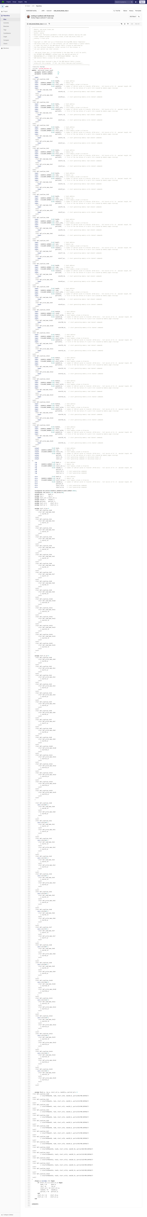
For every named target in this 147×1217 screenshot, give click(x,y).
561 (28, 1021)
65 (28, 141)
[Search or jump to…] (124, 2)
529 (28, 964)
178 (28, 341)
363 (28, 670)
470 (28, 859)
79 (28, 166)
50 (28, 114)
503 (28, 918)
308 (28, 572)
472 (28, 863)
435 (28, 797)
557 (28, 1014)
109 (28, 219)
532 (28, 969)
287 (28, 535)
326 (28, 604)
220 (28, 416)
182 (28, 348)
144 (28, 281)
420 (28, 771)
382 (28, 703)
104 (28, 210)
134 (28, 263)
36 (28, 89)
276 (28, 515)
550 (28, 1001)
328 (28, 607)
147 (28, 286)
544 (28, 991)
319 (28, 591)
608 (28, 1104)
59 (28, 130)
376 (28, 693)
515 (28, 939)
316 (28, 586)
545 (28, 992)
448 (28, 820)
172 (28, 331)
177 (28, 340)
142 (28, 277)
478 (28, 874)
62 (28, 136)
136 (28, 267)
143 (28, 279)
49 (28, 112)
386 (28, 710)
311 (28, 577)
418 (28, 767)
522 (28, 952)
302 (28, 561)
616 (28, 1118)
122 (28, 242)
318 (28, 590)
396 (28, 728)
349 (28, 645)
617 (28, 1120)
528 (28, 962)
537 (28, 978)
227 (28, 428)
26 (28, 72)
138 (28, 270)
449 (28, 822)
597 (28, 1085)
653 (28, 1184)
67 (28, 144)
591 (28, 1074)
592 (28, 1076)
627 (28, 1138)
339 (28, 627)
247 (28, 464)
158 (28, 306)
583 (28, 1060)
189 (28, 361)
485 (28, 886)
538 (28, 980)
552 (28, 1005)
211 (28, 400)
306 (28, 568)
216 (28, 409)
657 (28, 1191)
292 (28, 544)
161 (28, 311)
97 (28, 198)
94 (28, 192)
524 (28, 955)
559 (28, 1017)
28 (28, 75)
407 (28, 748)
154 (28, 299)
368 (28, 678)
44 (28, 104)
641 (28, 1163)
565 (28, 1028)
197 (28, 375)
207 (28, 393)
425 (28, 780)
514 (28, 937)
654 (28, 1186)
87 (28, 180)
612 (28, 1111)
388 (28, 714)
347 (28, 641)
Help (25, 2)
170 (28, 327)
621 (28, 1127)
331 (28, 613)
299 (28, 556)
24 (28, 68)
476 (28, 870)
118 (28, 235)
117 (28, 233)
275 (28, 513)
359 (28, 662)
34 (28, 86)
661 (28, 1198)
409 (28, 751)
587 (28, 1067)
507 (28, 925)
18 (28, 57)
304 (28, 565)
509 (28, 929)
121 (28, 240)
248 (28, 466)
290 (28, 540)
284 (28, 529)
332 (28, 615)
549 (28, 1000)
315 (28, 584)
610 (28, 1108)
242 (28, 455)
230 (28, 434)
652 (28, 1182)
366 (28, 675)
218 (28, 412)
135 (28, 265)
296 (28, 551)
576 (28, 1047)
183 (28, 350)
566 (28, 1030)
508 (28, 927)
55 (28, 123)
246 (28, 462)
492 (28, 898)
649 (28, 1177)
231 (28, 435)
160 (28, 309)
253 (28, 474)
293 (28, 545)
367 (28, 677)
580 (28, 1055)
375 (28, 691)
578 (28, 1051)
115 (28, 230)
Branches (6, 26)
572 (28, 1040)
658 (28, 1193)
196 (28, 373)
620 (28, 1126)
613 (28, 1113)
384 (28, 707)
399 (28, 733)
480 (28, 877)
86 (28, 178)
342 (28, 632)
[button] (10, 1215)
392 (28, 721)
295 (28, 549)
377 (28, 694)
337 (28, 623)
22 (28, 65)
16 (28, 54)
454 (28, 831)
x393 (43, 10)
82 (28, 171)
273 (28, 510)
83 (28, 173)
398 (28, 732)
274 (28, 512)
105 (28, 212)
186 (28, 356)
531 (28, 968)
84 (28, 175)
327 (28, 606)
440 (28, 806)
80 (28, 167)
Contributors (7, 33)
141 (28, 276)
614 (28, 1115)
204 (28, 387)
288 (28, 536)
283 (28, 528)
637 (28, 1156)
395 (28, 726)
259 (28, 485)
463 (28, 847)
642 (28, 1165)
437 (28, 801)
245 (28, 460)
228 (28, 430)
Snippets (20, 2)
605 (28, 1099)
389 (28, 716)
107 (28, 215)
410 (28, 753)
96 (28, 196)
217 (28, 411)
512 (28, 934)
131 (28, 258)
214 (28, 405)
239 (28, 450)
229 (28, 432)
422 (28, 774)
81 (28, 169)
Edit (132, 24)
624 (28, 1133)
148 (28, 288)
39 (28, 95)
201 (28, 382)
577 (28, 1049)
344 (28, 636)
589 (28, 1071)
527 (28, 961)
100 (28, 203)
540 (28, 984)
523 (28, 953)
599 (28, 1088)
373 (28, 687)
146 (28, 285)
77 (28, 162)
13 (28, 49)
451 (28, 826)
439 (28, 804)
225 (28, 425)
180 (28, 345)
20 (28, 61)
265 (28, 496)
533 (28, 971)
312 (28, 579)
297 (28, 552)
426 (28, 781)
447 (28, 819)
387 (28, 712)
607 (28, 1102)
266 (28, 497)
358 (28, 661)
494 (28, 902)
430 (28, 788)
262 (28, 490)
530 (28, 966)
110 (28, 221)
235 (28, 442)
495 (28, 904)
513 (28, 936)
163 (28, 315)
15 (28, 52)
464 (28, 849)
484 (28, 884)
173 (28, 332)
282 (28, 526)
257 (28, 481)
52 (28, 118)
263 (28, 492)
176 (28, 338)
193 (28, 368)
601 (28, 1092)
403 (28, 741)
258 (28, 483)
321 (28, 595)
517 (28, 943)
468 (28, 856)
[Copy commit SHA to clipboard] (139, 16)
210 (28, 398)
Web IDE (137, 24)
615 (28, 1117)
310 (28, 576)
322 (28, 597)
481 (28, 879)
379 (28, 698)
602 (28, 1094)
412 (28, 756)
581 (28, 1056)
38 (28, 93)
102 (28, 206)
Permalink (138, 10)
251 (28, 471)
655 (28, 1188)
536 (28, 976)
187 (28, 357)
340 (28, 629)
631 (28, 1145)
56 (28, 125)
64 (28, 139)
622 (28, 1129)
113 (28, 226)
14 (28, 50)
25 (28, 70)
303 (28, 563)
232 (28, 437)
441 (28, 808)
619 (28, 1124)
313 (28, 581)
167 (28, 322)
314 (28, 583)
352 (28, 650)
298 (28, 554)
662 (28, 1200)
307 (28, 570)
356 (28, 657)
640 (28, 1161)
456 (28, 835)
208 (28, 395)
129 (28, 254)
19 (28, 59)
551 (28, 1003)
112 (28, 224)
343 (28, 634)
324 (28, 600)
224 (28, 423)
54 (28, 121)
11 (28, 45)
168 (28, 324)
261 (28, 489)
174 (28, 334)
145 (28, 283)
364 (28, 671)
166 (28, 320)
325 (28, 602)
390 (28, 717)
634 (28, 1150)
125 (28, 247)
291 (28, 542)
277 (28, 517)
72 (28, 153)
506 (28, 923)
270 (28, 505)
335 (28, 620)
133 (28, 261)
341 (28, 631)
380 (28, 700)
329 (28, 609)
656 (28, 1189)
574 (28, 1044)
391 (28, 719)
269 (28, 503)
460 (28, 842)
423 (28, 776)
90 (28, 185)
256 (28, 480)
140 (28, 274)
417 (28, 765)
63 (28, 137)
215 (28, 407)
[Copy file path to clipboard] (49, 24)
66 (28, 143)
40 (28, 96)
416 (28, 764)
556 (28, 1012)
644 (28, 1168)
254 (28, 476)
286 (28, 533)
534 (28, 973)
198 (28, 377)
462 (28, 845)
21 (28, 63)
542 (28, 987)
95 (28, 194)
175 (28, 336)
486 (28, 888)
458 (28, 838)
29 (28, 77)
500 (28, 913)
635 (28, 1152)
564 (28, 1026)
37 (28, 91)
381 (28, 701)
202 (28, 384)
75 (28, 159)
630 (28, 1143)
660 (28, 1196)
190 (28, 363)
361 (28, 666)
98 (28, 199)
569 (28, 1035)
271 (28, 506)
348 (28, 643)
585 (28, 1063)
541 (28, 985)
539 (28, 982)
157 (28, 304)
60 (28, 132)
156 (28, 302)
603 (28, 1095)
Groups (14, 2)
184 (28, 352)
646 (28, 1172)
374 (28, 689)
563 (28, 1024)
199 (28, 379)
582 (28, 1058)
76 (28, 160)
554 (28, 1008)
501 (28, 914)
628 (28, 1140)
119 (28, 237)
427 (28, 783)
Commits (6, 23)
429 (28, 787)
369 (28, 680)
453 (28, 829)
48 (28, 111)
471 (28, 861)
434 (28, 796)
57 (28, 127)
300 (28, 558)
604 (28, 1097)
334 (28, 618)
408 (28, 749)
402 (28, 739)
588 (28, 1069)
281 (28, 524)
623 (28, 1131)
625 (28, 1134)
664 (28, 1204)
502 (28, 916)
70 (28, 150)
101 (28, 205)
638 (28, 1157)
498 (28, 909)
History (131, 10)
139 (28, 272)
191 (28, 364)
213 (28, 403)
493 (28, 900)
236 (28, 444)
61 (28, 134)
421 (28, 772)
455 (28, 833)
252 (28, 473)
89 (28, 183)
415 (28, 762)
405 (28, 744)
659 (28, 1195)
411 (28, 755)
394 (28, 725)
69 (28, 148)
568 (28, 1033)
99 (28, 201)
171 (28, 329)
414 (28, 760)
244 (28, 458)
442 (28, 810)
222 (28, 419)
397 (28, 730)
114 (28, 228)
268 (28, 501)
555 (28, 1010)
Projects (9, 2)
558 (28, 1016)
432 (28, 792)
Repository (39, 6)
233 (28, 439)
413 (28, 758)
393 (28, 723)
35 (28, 88)
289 (28, 538)
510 (28, 930)
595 (28, 1081)
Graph (5, 36)
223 (28, 421)
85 (28, 176)
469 (28, 858)
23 (28, 66)
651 (28, 1181)
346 (28, 639)
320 (28, 593)
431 (28, 790)
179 (28, 343)
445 (28, 815)
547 (28, 996)
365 (28, 673)
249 (28, 467)
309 (28, 574)
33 (28, 84)
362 (28, 668)
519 (28, 946)
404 (28, 742)
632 (28, 1147)
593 (28, 1078)
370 (28, 682)
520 (28, 948)
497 (28, 907)
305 (28, 567)
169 (28, 325)
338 (28, 625)
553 (28, 1007)
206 (28, 391)
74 (28, 157)
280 (28, 522)
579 (28, 1053)
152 (28, 295)
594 (28, 1079)
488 (28, 891)
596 (28, 1083)
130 (28, 256)
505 (28, 921)
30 (28, 79)
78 (28, 164)
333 (28, 616)
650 (28, 1179)
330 (28, 611)
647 (28, 1173)
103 (28, 208)
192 (28, 366)
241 (28, 453)
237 (28, 446)
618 (28, 1122)
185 (28, 354)
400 (28, 735)
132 (28, 260)
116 (28, 231)
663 (28, 1202)
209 (28, 396)
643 (28, 1166)
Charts (6, 43)
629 (28, 1141)
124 (28, 246)
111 (28, 222)
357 (28, 659)
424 (28, 778)
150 (28, 292)
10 (28, 43)
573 (28, 1042)
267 (28, 499)
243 (28, 457)
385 (28, 709)
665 (28, 1205)
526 (28, 959)
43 (28, 102)
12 (28, 47)
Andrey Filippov (35, 18)
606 (28, 1101)
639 (28, 1159)
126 (28, 249)
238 (28, 448)
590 (28, 1072)
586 (28, 1065)
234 (28, 441)
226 (28, 426)
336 (28, 622)
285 (28, 531)
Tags (5, 30)
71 (28, 151)
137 (28, 269)
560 (28, 1019)
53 (28, 120)
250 (28, 469)
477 (28, 872)
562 (28, 1023)
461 (28, 843)
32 (28, 82)
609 (28, 1106)
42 (28, 100)
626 (28, 1136)
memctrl (49, 10)
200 (28, 380)
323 (28, 599)
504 (28, 920)
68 (28, 146)
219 (28, 414)
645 (28, 1170)
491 (28, 897)
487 (28, 890)
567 (28, 1031)
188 (28, 359)
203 (28, 386)
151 (28, 293)
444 (28, 813)
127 (28, 251)
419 (28, 769)
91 (28, 187)
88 (28, 182)
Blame (125, 10)
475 (28, 868)
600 (28, 1090)
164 (28, 316)
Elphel (27, 6)
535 (28, 975)
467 (28, 854)
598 (28, 1086)
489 (28, 893)
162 (28, 313)
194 (28, 370)
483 (28, 882)
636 (28, 1154)
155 (28, 301)
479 (28, 875)
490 (28, 895)
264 (28, 494)
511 (28, 932)
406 (28, 746)
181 (28, 347)
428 (28, 785)
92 (28, 189)
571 (28, 1039)
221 (28, 418)
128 (28, 253)
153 (28, 297)
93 (28, 191)
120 (28, 238)
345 (28, 638)
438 (28, 803)
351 (28, 648)
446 (28, 817)
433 (28, 794)
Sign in (142, 2)
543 (28, 989)
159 (28, 308)
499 (28, 911)
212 (28, 402)
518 (28, 945)
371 (28, 684)
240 (28, 451)
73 (28, 155)
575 (28, 1046)
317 (28, 588)
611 (28, 1110)
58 (28, 128)
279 (28, 521)
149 (28, 290)
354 (28, 654)
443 (28, 811)
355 (28, 655)
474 (28, 866)
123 (28, 244)
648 (28, 1175)
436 (28, 799)
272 (28, 508)
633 (28, 1149)
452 (28, 827)
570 (28, 1037)
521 (28, 950)
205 (28, 389)
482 (28, 881)
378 (28, 696)
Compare (6, 40)
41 (28, 98)
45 (28, 105)
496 (28, 906)
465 (28, 851)
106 (28, 214)
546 (28, 994)
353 (28, 652)
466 (28, 852)
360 (28, 664)
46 (28, 107)
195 (28, 371)
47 (28, 109)
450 (28, 824)
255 (28, 478)
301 (28, 560)
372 (28, 686)
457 (28, 836)
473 (28, 865)
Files (5, 19)
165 (28, 318)
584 (28, 1062)
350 (28, 646)
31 (28, 81)
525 (28, 957)
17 (28, 56)
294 (28, 547)
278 (28, 519)
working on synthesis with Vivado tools (42, 16)
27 (28, 73)
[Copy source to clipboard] (121, 24)
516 (28, 941)
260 (28, 487)
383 (28, 705)
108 (28, 217)
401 (28, 737)
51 (28, 116)
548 (28, 998)
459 (28, 840)
